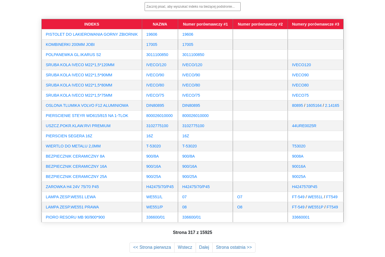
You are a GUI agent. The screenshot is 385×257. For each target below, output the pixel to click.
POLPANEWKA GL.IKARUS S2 (73, 54)
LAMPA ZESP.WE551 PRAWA (72, 207)
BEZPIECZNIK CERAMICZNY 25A (76, 176)
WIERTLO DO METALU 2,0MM (73, 146)
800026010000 (159, 115)
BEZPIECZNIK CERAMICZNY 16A (76, 166)
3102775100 (157, 126)
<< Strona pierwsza (152, 247)
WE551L (315, 197)
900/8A (152, 156)
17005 (151, 44)
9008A (297, 156)
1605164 (314, 105)
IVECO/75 (155, 95)
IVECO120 (301, 65)
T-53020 (153, 146)
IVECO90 (300, 75)
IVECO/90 (155, 75)
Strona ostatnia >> (234, 247)
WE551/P (154, 207)
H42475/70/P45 (160, 187)
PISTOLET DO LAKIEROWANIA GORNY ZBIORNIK (92, 34)
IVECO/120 (156, 65)
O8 (239, 207)
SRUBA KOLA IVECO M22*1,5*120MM (80, 65)
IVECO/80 (155, 85)
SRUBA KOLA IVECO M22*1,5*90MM (79, 75)
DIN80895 (155, 105)
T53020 (298, 146)
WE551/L (154, 197)
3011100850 (157, 54)
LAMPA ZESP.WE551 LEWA (71, 197)
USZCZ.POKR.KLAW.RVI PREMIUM (78, 126)
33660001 (301, 217)
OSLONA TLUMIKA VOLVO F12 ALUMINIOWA (87, 105)
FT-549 (298, 197)
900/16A (153, 166)
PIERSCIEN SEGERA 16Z (69, 136)
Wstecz (185, 247)
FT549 (332, 197)
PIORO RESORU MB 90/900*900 (75, 217)
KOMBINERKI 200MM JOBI (70, 44)
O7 (239, 197)
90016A (299, 166)
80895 (297, 105)
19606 (151, 34)
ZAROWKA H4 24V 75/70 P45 (72, 187)
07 (184, 197)
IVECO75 (300, 95)
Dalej (204, 247)
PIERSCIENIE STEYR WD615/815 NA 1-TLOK (87, 115)
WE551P (316, 207)
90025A (299, 176)
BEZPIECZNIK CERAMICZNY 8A (75, 156)
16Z (149, 136)
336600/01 (155, 217)
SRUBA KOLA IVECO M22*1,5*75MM (79, 95)
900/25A (153, 176)
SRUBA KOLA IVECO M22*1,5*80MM (79, 85)
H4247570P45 (304, 187)
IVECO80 (300, 85)
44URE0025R (304, 126)
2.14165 (332, 105)
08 (184, 207)
